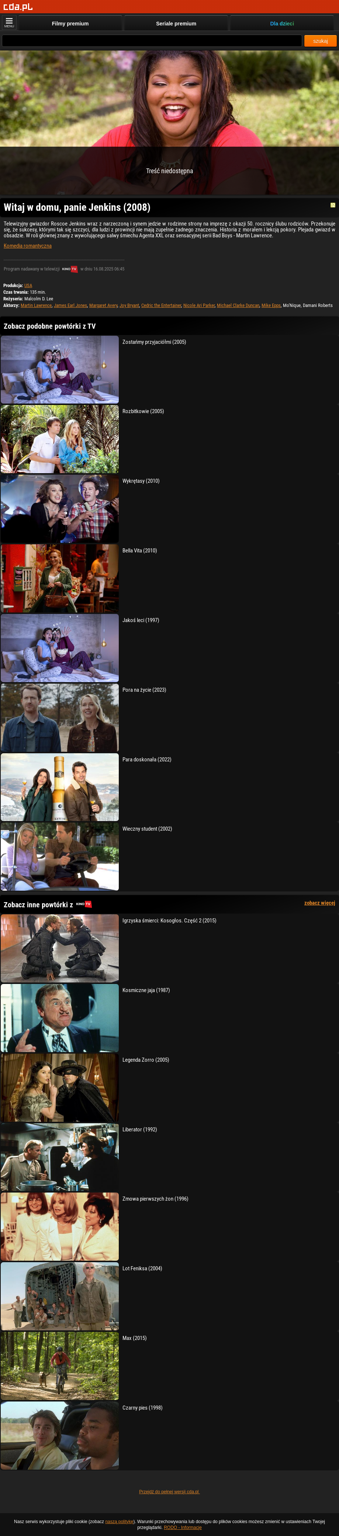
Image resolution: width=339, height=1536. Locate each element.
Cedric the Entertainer (161, 305)
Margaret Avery (103, 305)
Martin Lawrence (36, 305)
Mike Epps (271, 305)
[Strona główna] (18, 7)
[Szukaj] (152, 41)
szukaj (320, 41)
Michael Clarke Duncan (238, 305)
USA (28, 285)
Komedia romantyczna (28, 245)
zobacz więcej (319, 903)
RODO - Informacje (183, 1527)
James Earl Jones (70, 305)
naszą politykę (119, 1521)
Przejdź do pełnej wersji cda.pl (169, 1491)
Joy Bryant (129, 305)
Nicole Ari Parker (199, 305)
